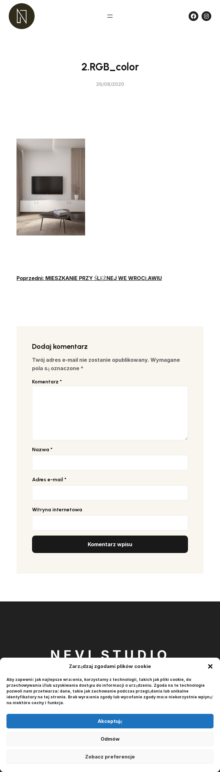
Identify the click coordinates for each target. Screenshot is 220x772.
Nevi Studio (110, 655)
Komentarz (47, 382)
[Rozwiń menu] (110, 16)
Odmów (110, 739)
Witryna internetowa (57, 509)
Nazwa (42, 449)
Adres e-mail (49, 479)
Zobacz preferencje (110, 757)
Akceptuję (110, 721)
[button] (210, 666)
